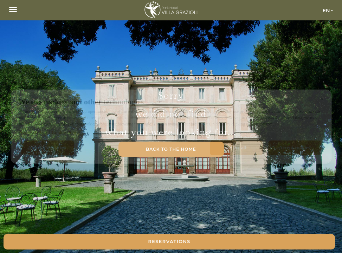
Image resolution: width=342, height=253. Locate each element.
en (326, 10)
